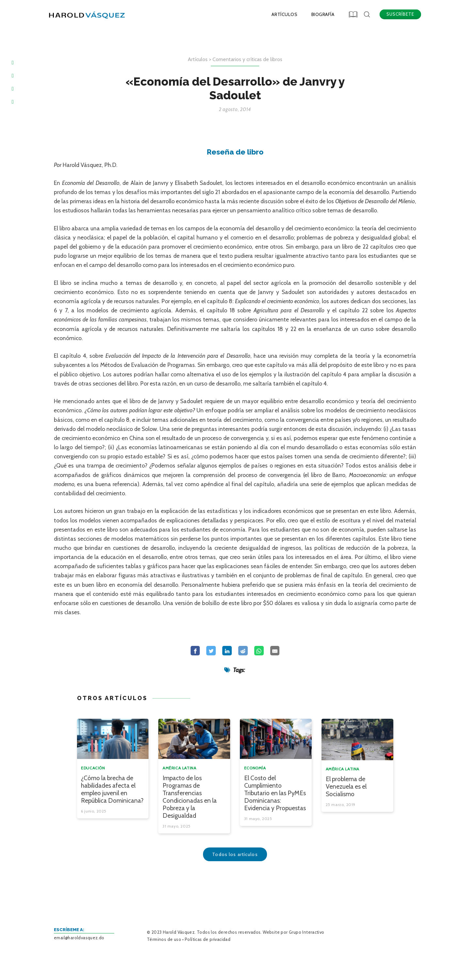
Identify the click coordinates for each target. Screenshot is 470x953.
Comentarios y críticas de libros (247, 59)
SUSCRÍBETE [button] (400, 14)
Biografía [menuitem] (323, 14)
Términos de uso (164, 939)
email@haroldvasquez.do (79, 937)
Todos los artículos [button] (235, 854)
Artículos (198, 59)
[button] (353, 14)
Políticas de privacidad (207, 939)
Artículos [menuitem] (284, 14)
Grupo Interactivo (306, 932)
